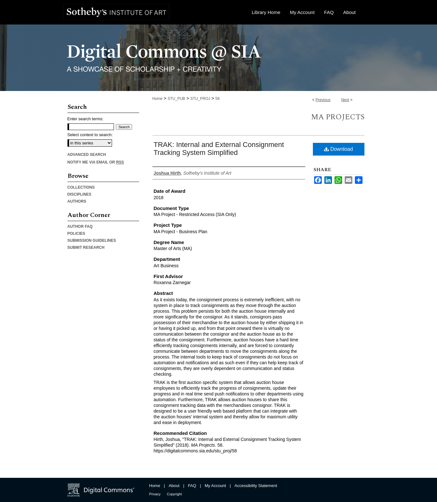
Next (345, 100)
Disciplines (79, 194)
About (174, 485)
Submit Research (86, 247)
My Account (215, 485)
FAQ (192, 485)
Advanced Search (86, 154)
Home (157, 98)
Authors (76, 201)
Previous (322, 100)
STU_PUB (176, 98)
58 (217, 98)
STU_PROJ (200, 98)
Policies (76, 233)
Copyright (174, 494)
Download (338, 149)
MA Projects (337, 117)
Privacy (155, 494)
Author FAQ (80, 226)
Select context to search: (90, 134)
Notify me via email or (95, 162)
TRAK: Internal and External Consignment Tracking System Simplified (219, 149)
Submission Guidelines (91, 240)
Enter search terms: (85, 118)
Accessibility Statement (256, 485)
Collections (81, 187)
